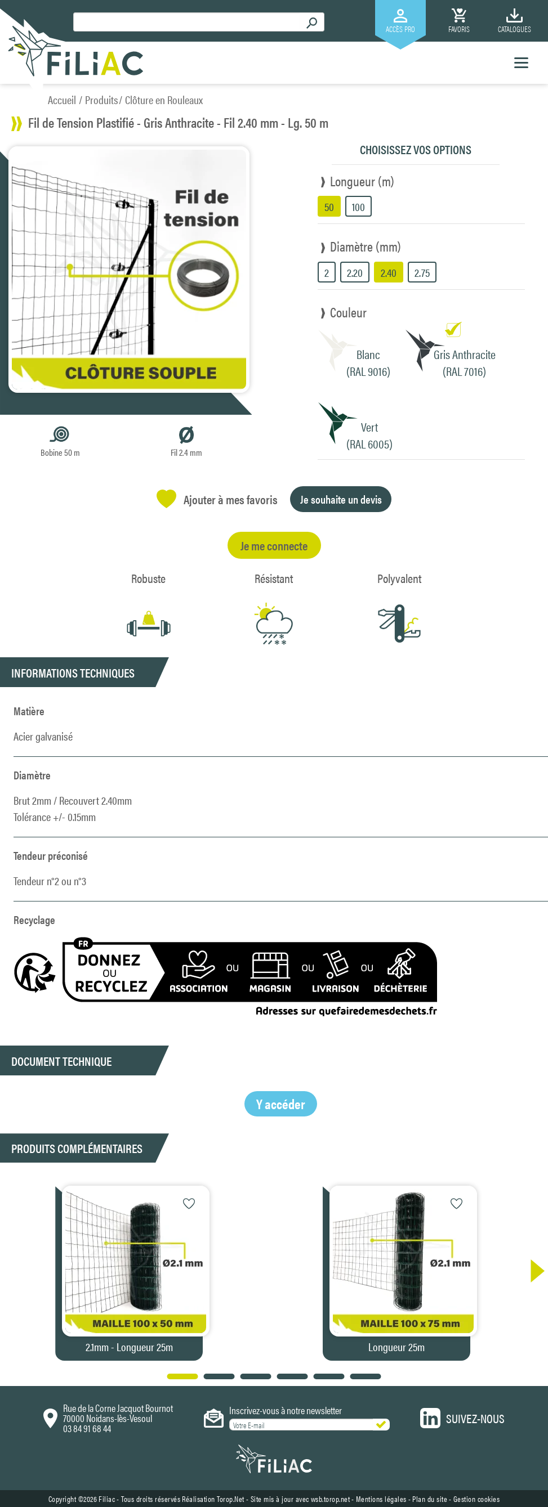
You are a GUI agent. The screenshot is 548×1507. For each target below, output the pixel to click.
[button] (532, 1271)
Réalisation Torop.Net (213, 1498)
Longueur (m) (362, 180)
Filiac (107, 1498)
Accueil (62, 99)
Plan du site (429, 1498)
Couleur (348, 311)
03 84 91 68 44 (87, 1428)
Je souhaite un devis (341, 499)
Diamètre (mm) (365, 245)
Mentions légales (381, 1498)
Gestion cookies (476, 1498)
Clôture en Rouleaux (164, 99)
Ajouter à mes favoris (217, 499)
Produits (101, 99)
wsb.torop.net (330, 1498)
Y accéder (280, 1103)
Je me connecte (274, 545)
